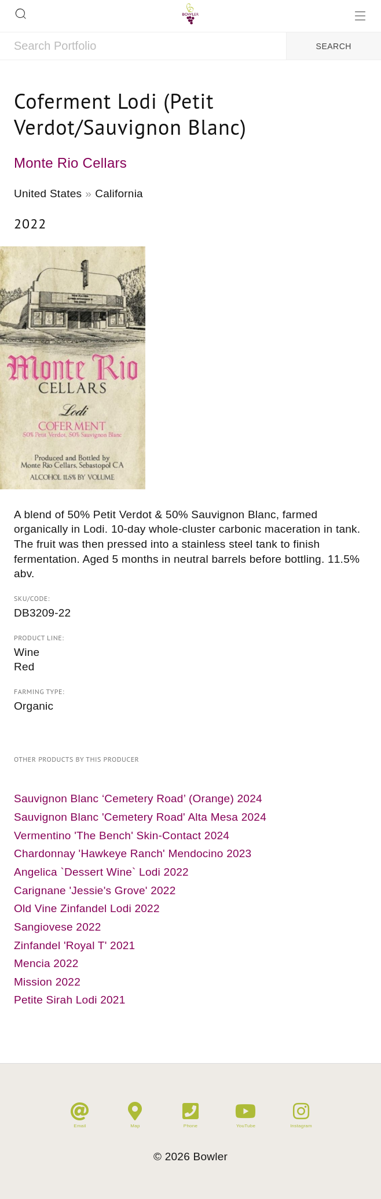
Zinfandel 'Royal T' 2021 (74, 945)
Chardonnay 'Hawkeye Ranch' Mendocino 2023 (132, 853)
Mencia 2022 (46, 963)
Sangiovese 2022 (57, 927)
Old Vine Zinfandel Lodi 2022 (87, 908)
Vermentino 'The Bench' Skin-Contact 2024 (121, 835)
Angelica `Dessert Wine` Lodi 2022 (101, 872)
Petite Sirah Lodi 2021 (69, 1000)
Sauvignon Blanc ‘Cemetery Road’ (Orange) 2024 (138, 798)
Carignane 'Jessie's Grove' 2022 (95, 890)
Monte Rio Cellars (70, 163)
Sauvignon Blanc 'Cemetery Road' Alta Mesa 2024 (140, 817)
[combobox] (143, 46)
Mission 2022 (47, 982)
